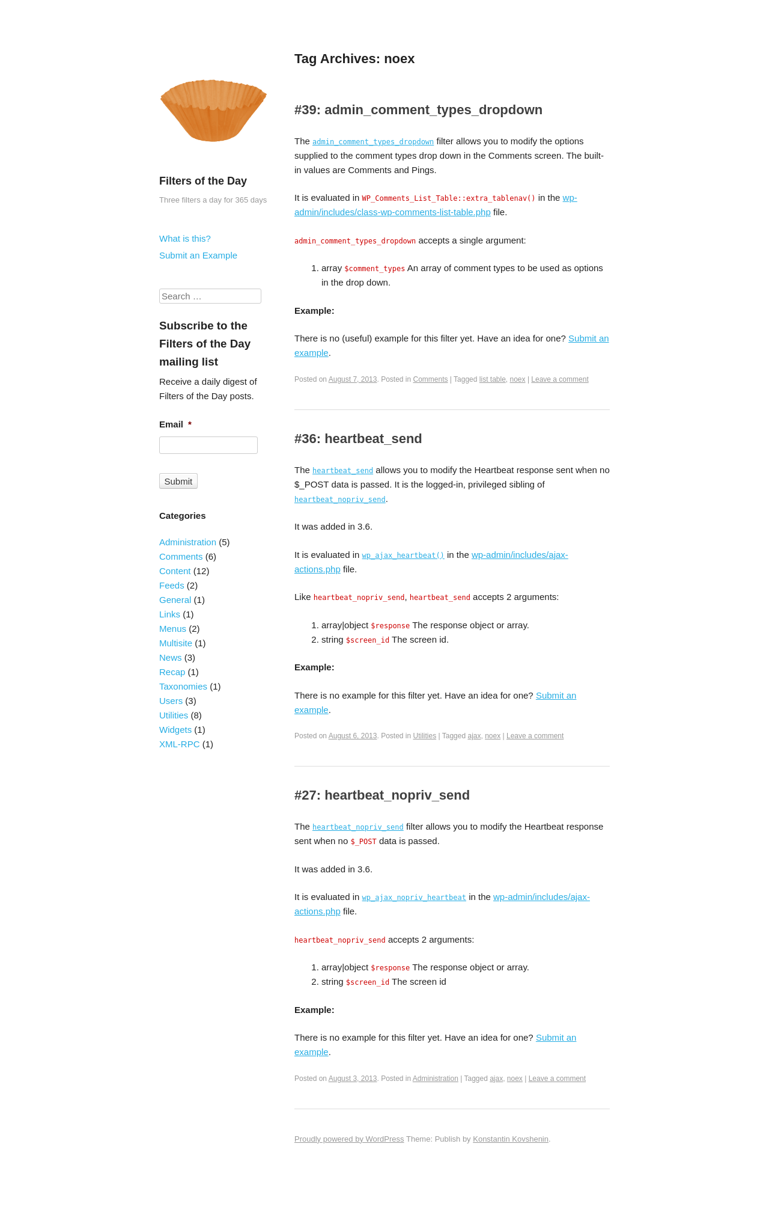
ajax (474, 736)
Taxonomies (183, 686)
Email (175, 424)
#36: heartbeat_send (358, 438)
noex (518, 379)
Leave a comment (559, 379)
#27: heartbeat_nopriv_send (382, 795)
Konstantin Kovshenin (511, 1138)
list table (492, 379)
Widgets (175, 729)
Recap (172, 672)
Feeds (171, 585)
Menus (172, 628)
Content (175, 571)
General (175, 600)
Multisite (175, 643)
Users (171, 701)
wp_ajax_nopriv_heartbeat (414, 897)
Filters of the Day (203, 181)
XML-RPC (179, 744)
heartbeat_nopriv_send (340, 499)
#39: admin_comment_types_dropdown (418, 109)
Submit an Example (198, 255)
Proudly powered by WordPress (349, 1138)
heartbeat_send (342, 471)
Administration (435, 1078)
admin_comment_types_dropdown (373, 142)
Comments (430, 379)
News (170, 657)
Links (169, 614)
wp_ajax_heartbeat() (403, 555)
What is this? (185, 238)
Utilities (425, 736)
